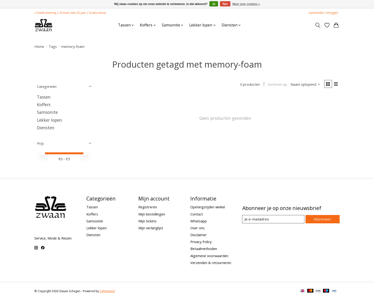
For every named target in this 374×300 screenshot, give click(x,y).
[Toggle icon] (317, 25)
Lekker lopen (49, 120)
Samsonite (47, 112)
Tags (53, 46)
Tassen (44, 97)
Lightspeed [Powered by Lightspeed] (107, 291)
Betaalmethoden (203, 248)
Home (39, 46)
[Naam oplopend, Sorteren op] (304, 84)
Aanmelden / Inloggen (323, 13)
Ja (213, 4)
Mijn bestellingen (151, 214)
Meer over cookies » (246, 4)
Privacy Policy (201, 241)
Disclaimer (198, 234)
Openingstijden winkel (207, 207)
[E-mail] (274, 219)
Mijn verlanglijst (150, 227)
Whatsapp (198, 221)
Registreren (147, 207)
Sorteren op (276, 84)
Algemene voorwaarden (209, 255)
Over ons (197, 227)
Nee (225, 4)
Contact (196, 214)
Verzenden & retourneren (210, 262)
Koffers (44, 104)
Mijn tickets (147, 221)
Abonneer (323, 219)
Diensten (45, 127)
